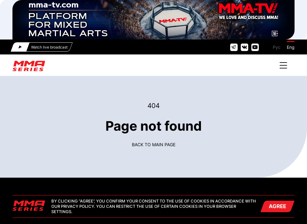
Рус (277, 47)
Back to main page (153, 144)
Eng (291, 47)
